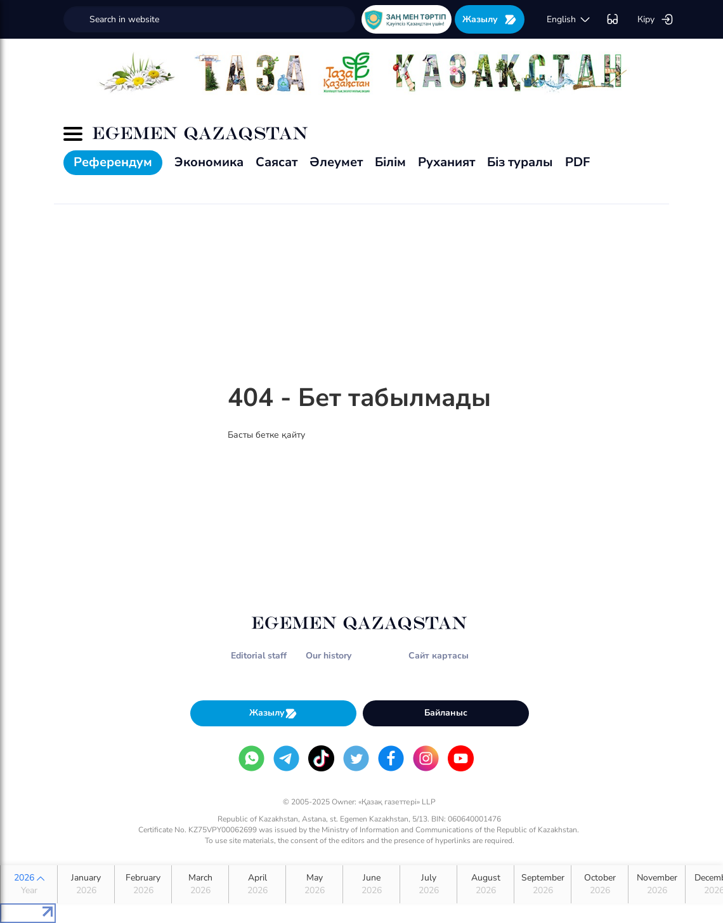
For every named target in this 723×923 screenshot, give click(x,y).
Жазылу (489, 19)
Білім (390, 162)
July (428, 884)
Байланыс (445, 713)
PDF (577, 162)
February (143, 884)
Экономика (209, 162)
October (600, 884)
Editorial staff (259, 656)
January (86, 884)
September (542, 884)
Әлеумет (336, 162)
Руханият (446, 162)
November (657, 884)
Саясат (276, 162)
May (314, 884)
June (371, 884)
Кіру (655, 19)
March (200, 884)
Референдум (113, 162)
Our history (328, 656)
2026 (29, 884)
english (569, 19)
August (485, 884)
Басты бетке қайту (266, 435)
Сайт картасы (438, 656)
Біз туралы (520, 162)
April (257, 884)
